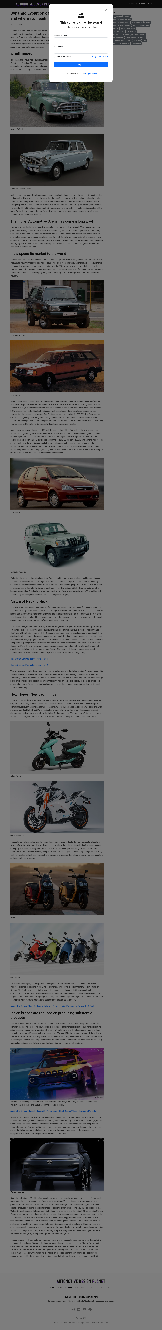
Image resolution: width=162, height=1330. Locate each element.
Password (58, 47)
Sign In (81, 64)
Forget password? (100, 56)
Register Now (91, 73)
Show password (64, 56)
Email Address (60, 35)
